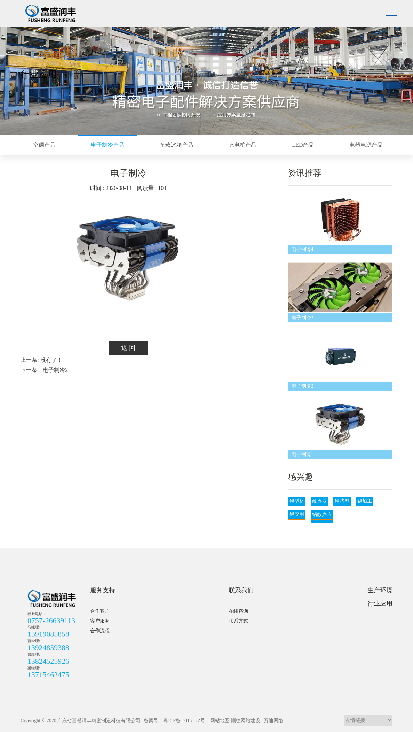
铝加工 (364, 501)
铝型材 (296, 501)
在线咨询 (238, 611)
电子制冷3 (302, 317)
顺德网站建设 (245, 720)
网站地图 (220, 720)
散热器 (319, 501)
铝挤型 (342, 501)
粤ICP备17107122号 (184, 720)
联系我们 (241, 590)
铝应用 (296, 514)
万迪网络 (273, 720)
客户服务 (100, 621)
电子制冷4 (302, 249)
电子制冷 (301, 454)
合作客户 (100, 611)
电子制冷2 (302, 386)
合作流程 (100, 630)
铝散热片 (322, 514)
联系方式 (238, 621)
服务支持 (102, 590)
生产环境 (379, 590)
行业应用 (379, 603)
